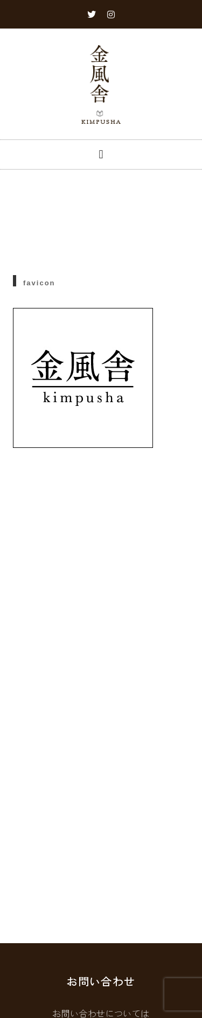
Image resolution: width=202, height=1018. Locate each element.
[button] (101, 154)
